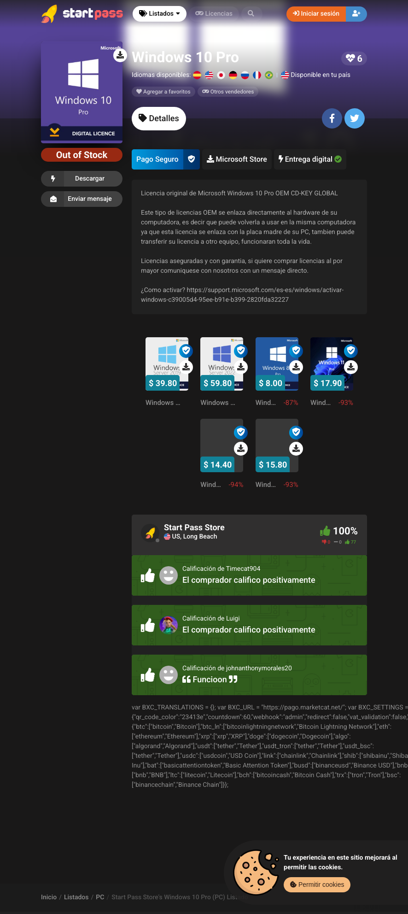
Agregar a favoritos (163, 91)
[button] (251, 14)
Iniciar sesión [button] (316, 14)
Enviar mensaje (81, 199)
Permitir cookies (317, 884)
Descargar (81, 179)
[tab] (159, 118)
